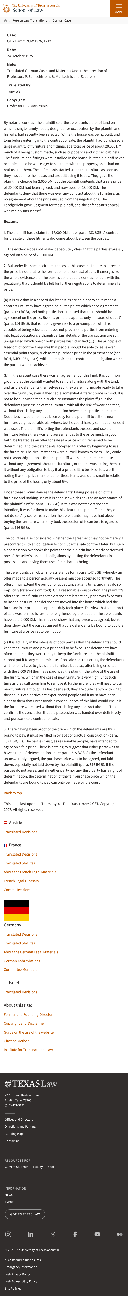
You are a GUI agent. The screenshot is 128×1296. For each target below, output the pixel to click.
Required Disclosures (23, 1260)
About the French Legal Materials (30, 872)
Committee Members (20, 890)
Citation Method (17, 1041)
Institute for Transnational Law (28, 1050)
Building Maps (14, 1133)
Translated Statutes (19, 863)
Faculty (38, 1166)
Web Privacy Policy (18, 1274)
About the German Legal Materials (31, 952)
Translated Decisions (20, 832)
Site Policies (13, 1288)
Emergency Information (21, 1267)
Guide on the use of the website (29, 1032)
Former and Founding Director (28, 1014)
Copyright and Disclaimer (24, 1023)
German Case (62, 20)
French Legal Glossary (21, 881)
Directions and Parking (20, 1126)
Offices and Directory (19, 1119)
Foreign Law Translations (30, 20)
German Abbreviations (22, 961)
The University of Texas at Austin (37, 1250)
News (9, 1194)
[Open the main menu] (119, 8)
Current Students (16, 1166)
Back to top (13, 793)
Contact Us (12, 1141)
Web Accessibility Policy (21, 1281)
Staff (51, 1166)
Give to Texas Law (25, 1214)
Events (9, 1201)
